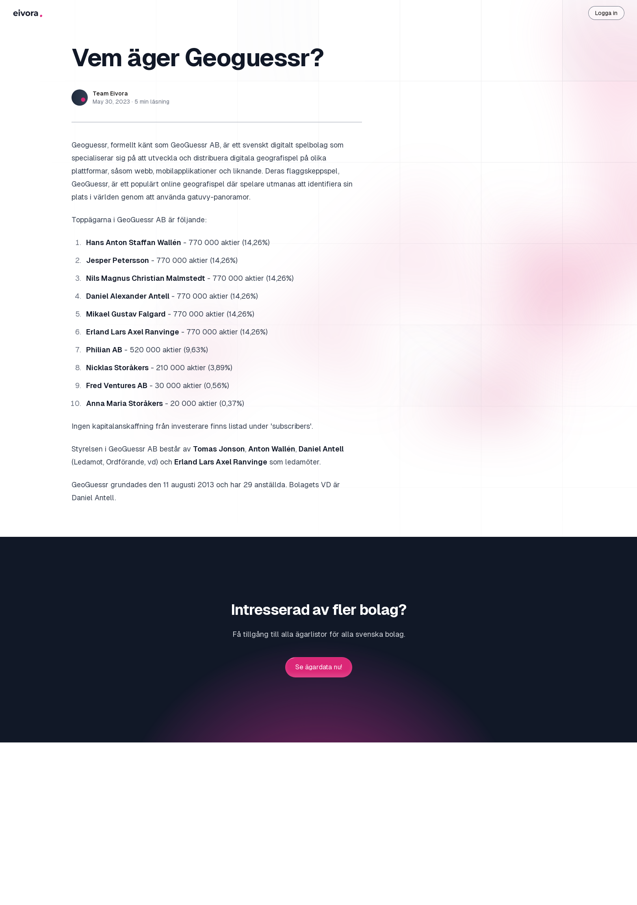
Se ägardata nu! (319, 667)
